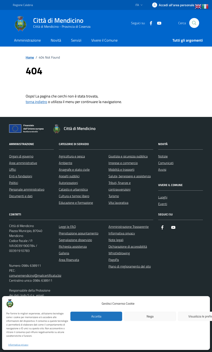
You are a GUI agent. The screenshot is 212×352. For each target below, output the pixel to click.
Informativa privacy (18, 345)
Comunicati (165, 162)
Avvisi (162, 169)
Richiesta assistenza (73, 246)
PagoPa (113, 259)
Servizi (76, 40)
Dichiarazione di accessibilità (127, 246)
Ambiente (65, 162)
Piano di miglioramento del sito (129, 266)
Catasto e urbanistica (73, 189)
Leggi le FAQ (67, 226)
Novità (56, 40)
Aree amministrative (23, 162)
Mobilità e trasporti (121, 169)
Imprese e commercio (123, 162)
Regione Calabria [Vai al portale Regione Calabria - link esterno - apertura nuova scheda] (23, 5)
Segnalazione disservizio (75, 239)
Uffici (12, 169)
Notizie (163, 156)
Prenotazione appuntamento (78, 233)
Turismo (113, 195)
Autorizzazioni (68, 182)
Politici (13, 182)
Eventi (162, 203)
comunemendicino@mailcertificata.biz (35, 275)
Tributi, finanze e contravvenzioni (119, 186)
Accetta (96, 316)
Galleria (64, 253)
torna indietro (36, 102)
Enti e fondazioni (20, 176)
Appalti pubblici (69, 176)
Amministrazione (27, 40)
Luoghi (162, 197)
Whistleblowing (119, 253)
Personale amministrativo (26, 189)
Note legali (115, 239)
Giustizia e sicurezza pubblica (128, 156)
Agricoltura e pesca (72, 156)
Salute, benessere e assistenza (129, 176)
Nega (150, 316)
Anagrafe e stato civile (74, 169)
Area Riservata (69, 259)
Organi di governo (21, 156)
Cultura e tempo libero (74, 195)
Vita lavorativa (118, 202)
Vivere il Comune (104, 40)
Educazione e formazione (76, 202)
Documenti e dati (21, 195)
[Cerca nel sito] (194, 23)
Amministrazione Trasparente (128, 226)
